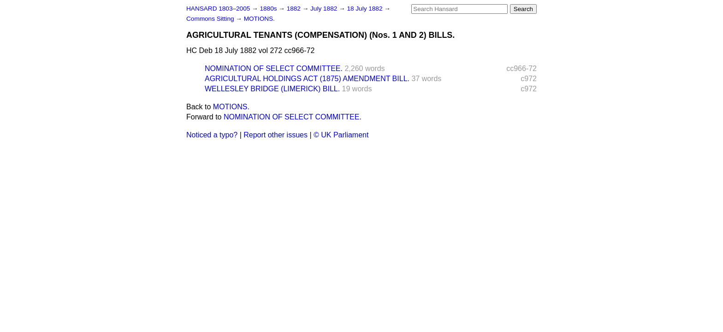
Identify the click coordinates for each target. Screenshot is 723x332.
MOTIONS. (259, 18)
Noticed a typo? (211, 135)
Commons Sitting (211, 18)
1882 (294, 8)
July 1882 (324, 8)
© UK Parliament (341, 135)
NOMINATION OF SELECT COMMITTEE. (274, 68)
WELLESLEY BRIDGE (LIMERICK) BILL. (272, 89)
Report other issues (275, 135)
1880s (269, 8)
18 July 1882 (365, 8)
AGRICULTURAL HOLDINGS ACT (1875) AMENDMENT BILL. (307, 79)
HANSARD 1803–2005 (218, 8)
